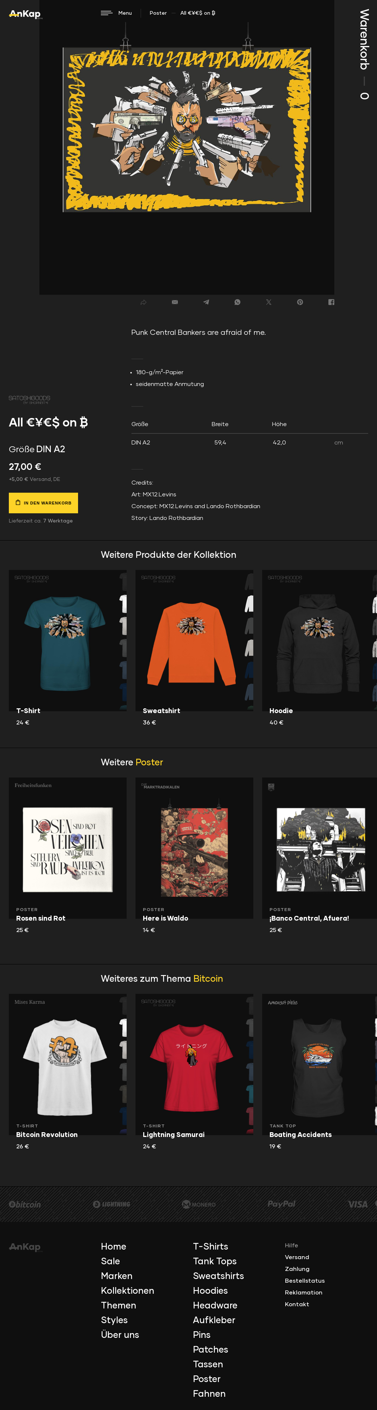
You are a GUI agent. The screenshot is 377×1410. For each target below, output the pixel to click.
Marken (117, 1276)
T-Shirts (210, 1247)
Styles (114, 1320)
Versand (297, 1257)
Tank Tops (215, 1261)
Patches (210, 1350)
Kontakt (297, 1304)
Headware (215, 1305)
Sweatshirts (218, 1276)
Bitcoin (208, 979)
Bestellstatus (305, 1281)
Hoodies (210, 1291)
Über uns (120, 1335)
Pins (202, 1335)
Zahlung (297, 1269)
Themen (118, 1305)
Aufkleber (214, 1320)
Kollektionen (127, 1291)
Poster (158, 13)
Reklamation (304, 1293)
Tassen (208, 1364)
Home (113, 1247)
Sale (110, 1261)
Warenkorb (364, 54)
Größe (22, 449)
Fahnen (209, 1394)
